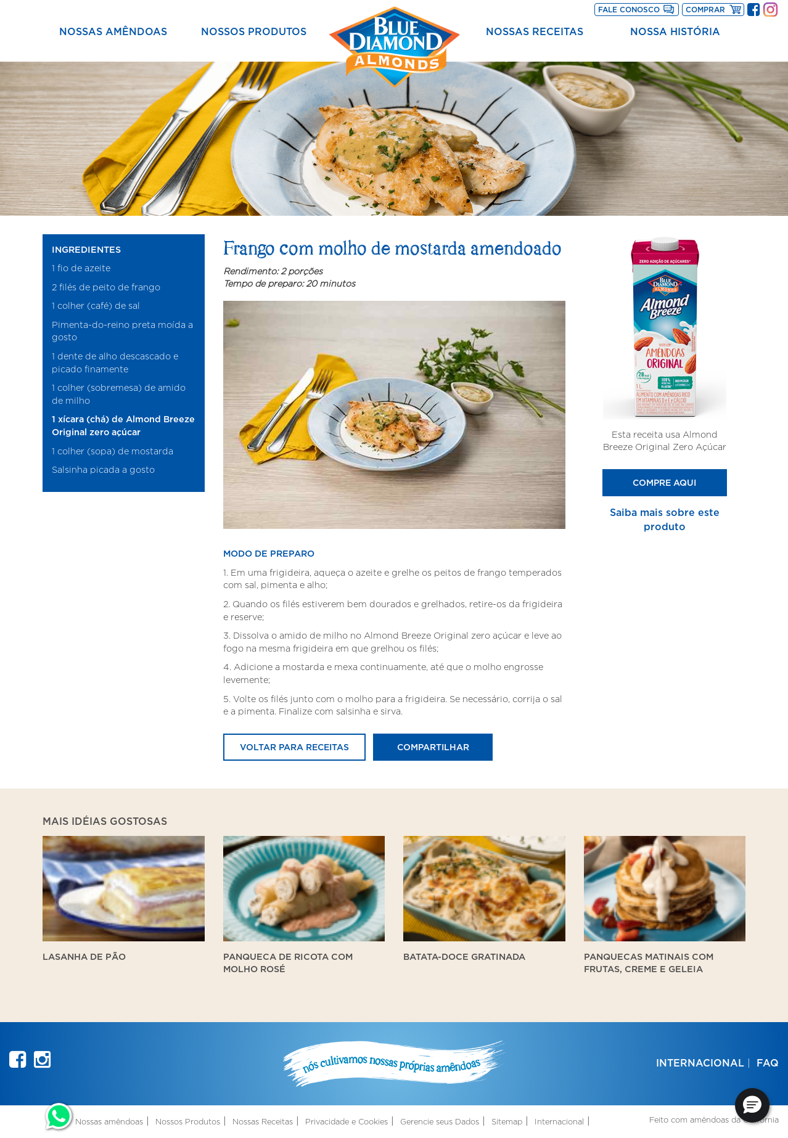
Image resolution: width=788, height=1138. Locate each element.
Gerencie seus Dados (439, 1122)
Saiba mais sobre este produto (665, 519)
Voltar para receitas (294, 746)
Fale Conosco (629, 10)
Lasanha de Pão (84, 956)
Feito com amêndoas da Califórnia (714, 1120)
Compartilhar (433, 746)
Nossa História (675, 31)
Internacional (700, 1062)
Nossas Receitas (534, 31)
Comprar (715, 8)
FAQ (768, 1062)
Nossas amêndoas (113, 31)
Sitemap (506, 1122)
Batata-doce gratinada (464, 956)
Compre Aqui (664, 482)
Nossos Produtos (253, 31)
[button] (752, 1105)
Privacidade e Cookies (346, 1122)
